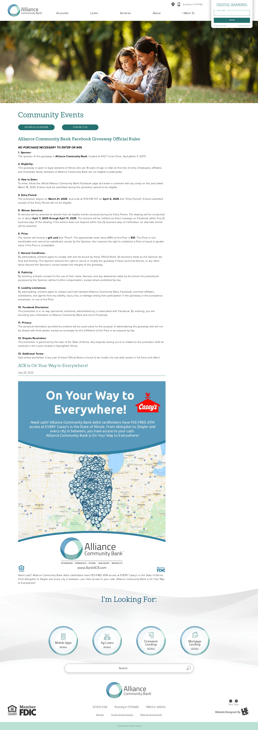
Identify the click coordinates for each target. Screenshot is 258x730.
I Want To (189, 13)
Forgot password (244, 26)
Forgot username (220, 26)
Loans (94, 13)
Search (188, 668)
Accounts (62, 13)
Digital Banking (232, 5)
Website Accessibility (151, 714)
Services (125, 13)
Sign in (232, 20)
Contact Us (80, 127)
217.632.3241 (100, 707)
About (157, 13)
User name (221, 10)
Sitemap (100, 714)
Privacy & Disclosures (122, 714)
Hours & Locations (36, 127)
